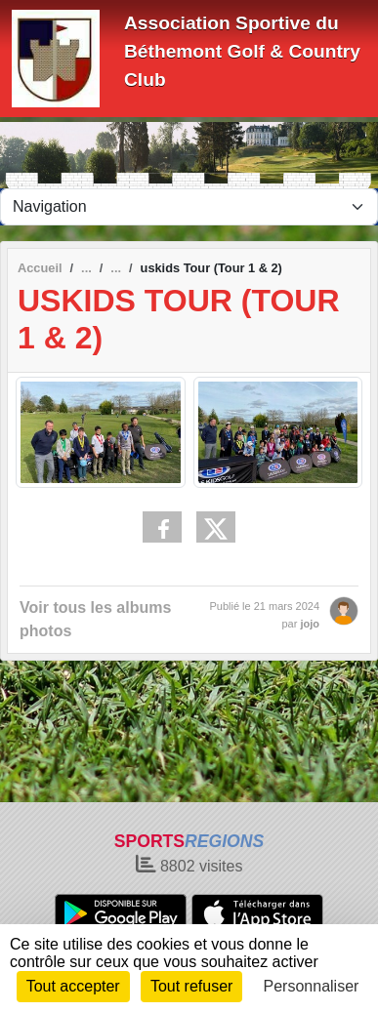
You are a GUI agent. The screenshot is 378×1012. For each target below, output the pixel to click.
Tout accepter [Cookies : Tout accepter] (73, 986)
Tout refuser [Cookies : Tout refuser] (191, 986)
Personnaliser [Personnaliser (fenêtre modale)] (311, 986)
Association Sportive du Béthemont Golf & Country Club (242, 51)
